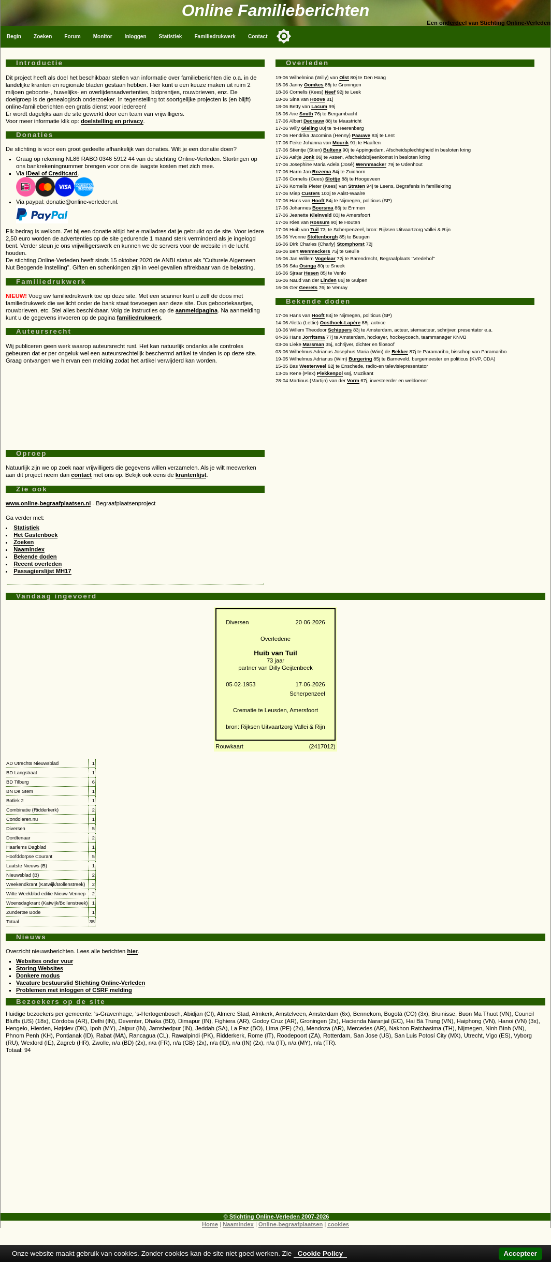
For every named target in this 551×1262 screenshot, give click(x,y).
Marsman (313, 344)
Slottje (332, 179)
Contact (258, 36)
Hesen (311, 273)
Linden (329, 280)
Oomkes (314, 84)
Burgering (360, 359)
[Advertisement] (135, 403)
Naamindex (29, 549)
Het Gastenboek (35, 535)
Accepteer (520, 1253)
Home (210, 1224)
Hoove (317, 99)
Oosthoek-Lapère (340, 322)
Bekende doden (34, 556)
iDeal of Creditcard (51, 173)
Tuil (314, 229)
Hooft (318, 200)
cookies (338, 1224)
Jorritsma (313, 337)
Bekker (400, 351)
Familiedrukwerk (215, 36)
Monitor (102, 36)
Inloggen (136, 36)
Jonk (308, 157)
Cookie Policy (320, 1253)
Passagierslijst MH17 (42, 571)
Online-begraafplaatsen (290, 1224)
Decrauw (313, 121)
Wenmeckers (315, 251)
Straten (356, 186)
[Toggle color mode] (283, 36)
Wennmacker (371, 164)
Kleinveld (320, 215)
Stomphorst (350, 244)
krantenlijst (191, 475)
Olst (344, 77)
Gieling (309, 128)
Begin (14, 36)
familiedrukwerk (139, 317)
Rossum (320, 222)
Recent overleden (37, 564)
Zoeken (43, 36)
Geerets (308, 287)
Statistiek (170, 36)
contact (81, 475)
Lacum (319, 106)
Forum (72, 36)
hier (132, 951)
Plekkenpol (330, 373)
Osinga (307, 265)
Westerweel (312, 366)
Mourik (340, 142)
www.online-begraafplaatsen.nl (48, 503)
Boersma (323, 208)
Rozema (321, 171)
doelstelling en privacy (112, 121)
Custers (310, 193)
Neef (330, 92)
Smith (306, 113)
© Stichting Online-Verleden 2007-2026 (276, 1216)
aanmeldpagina (197, 310)
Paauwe (361, 135)
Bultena (332, 150)
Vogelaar (325, 258)
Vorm (353, 380)
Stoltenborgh (322, 236)
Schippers (340, 330)
